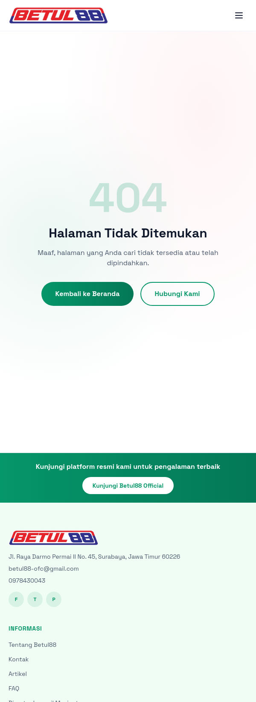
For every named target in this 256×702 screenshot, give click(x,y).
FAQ (14, 688)
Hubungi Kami (177, 293)
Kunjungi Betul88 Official (128, 485)
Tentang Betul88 (32, 645)
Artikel (18, 674)
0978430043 (27, 580)
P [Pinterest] (53, 599)
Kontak (19, 659)
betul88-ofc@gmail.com (44, 568)
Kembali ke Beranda (87, 293)
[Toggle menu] (238, 15)
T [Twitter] (34, 599)
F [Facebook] (16, 599)
